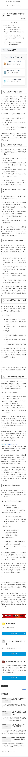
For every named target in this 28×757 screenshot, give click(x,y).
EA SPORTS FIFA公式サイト (9, 444)
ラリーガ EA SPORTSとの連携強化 (14, 42)
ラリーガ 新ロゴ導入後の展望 (12, 44)
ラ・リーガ (4, 685)
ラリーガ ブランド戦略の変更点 (13, 29)
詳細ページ (14, 633)
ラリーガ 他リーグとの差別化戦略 (14, 35)
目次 (12, 22)
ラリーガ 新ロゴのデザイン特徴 (13, 27)
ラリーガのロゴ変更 (9, 25)
